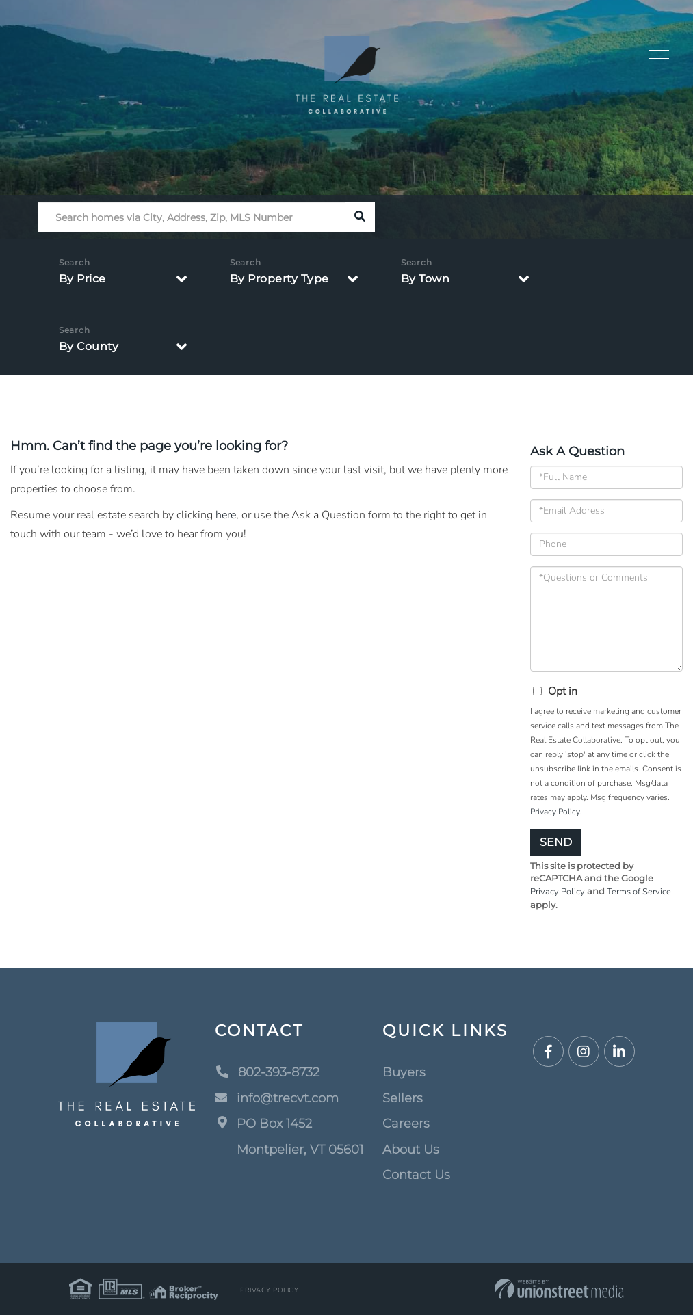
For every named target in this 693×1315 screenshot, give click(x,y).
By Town (425, 278)
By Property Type (279, 278)
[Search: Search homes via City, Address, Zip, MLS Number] (191, 217)
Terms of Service (639, 892)
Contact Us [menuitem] (416, 1174)
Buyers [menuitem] (404, 1072)
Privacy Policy (554, 811)
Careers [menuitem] (406, 1123)
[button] (360, 217)
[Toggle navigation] (659, 50)
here (225, 514)
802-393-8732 (267, 1072)
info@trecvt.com (277, 1098)
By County (89, 346)
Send (556, 842)
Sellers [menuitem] (402, 1098)
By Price (82, 278)
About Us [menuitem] (410, 1149)
